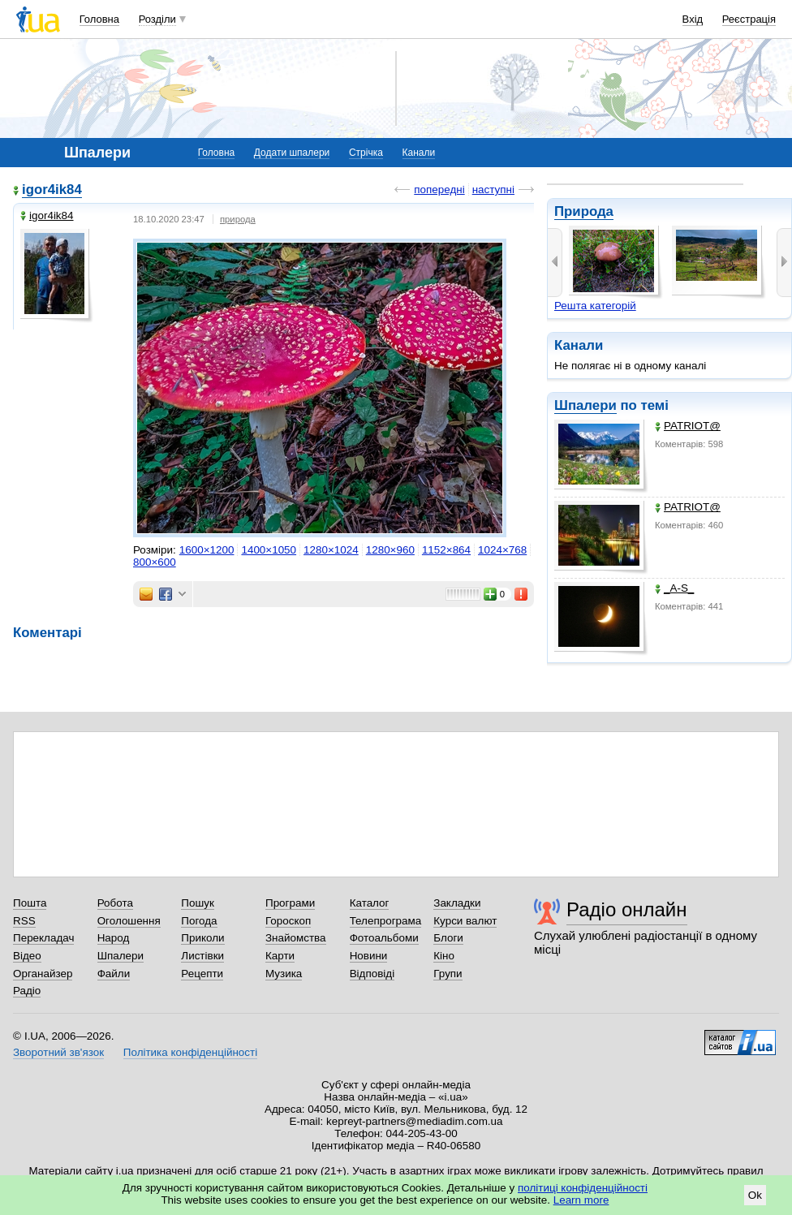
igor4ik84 (52, 189)
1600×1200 (207, 550)
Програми (290, 903)
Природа (583, 211)
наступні (493, 189)
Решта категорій (595, 305)
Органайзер (42, 973)
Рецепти (202, 973)
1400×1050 (268, 550)
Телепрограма (386, 921)
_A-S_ (674, 588)
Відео (27, 956)
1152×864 (446, 550)
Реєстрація (749, 19)
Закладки (456, 903)
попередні (439, 189)
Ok (755, 1195)
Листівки (202, 956)
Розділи (157, 19)
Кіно (443, 956)
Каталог (370, 903)
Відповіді (372, 973)
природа (238, 219)
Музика (283, 973)
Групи (447, 973)
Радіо (27, 990)
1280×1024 (331, 550)
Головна (99, 19)
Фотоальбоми (384, 938)
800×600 (154, 562)
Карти (280, 956)
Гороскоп (288, 921)
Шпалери (585, 405)
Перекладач (43, 938)
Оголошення (129, 921)
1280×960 (390, 550)
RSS (24, 921)
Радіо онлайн (626, 909)
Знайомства (295, 938)
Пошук (197, 903)
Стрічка (366, 152)
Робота (115, 903)
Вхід (693, 19)
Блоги (448, 938)
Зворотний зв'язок (58, 1052)
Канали (419, 152)
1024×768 (502, 550)
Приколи (202, 938)
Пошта (29, 903)
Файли (114, 973)
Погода (199, 921)
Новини (369, 956)
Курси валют (465, 921)
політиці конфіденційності (583, 1188)
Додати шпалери (291, 152)
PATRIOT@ (688, 426)
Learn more (581, 1200)
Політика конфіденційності (190, 1052)
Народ (113, 938)
